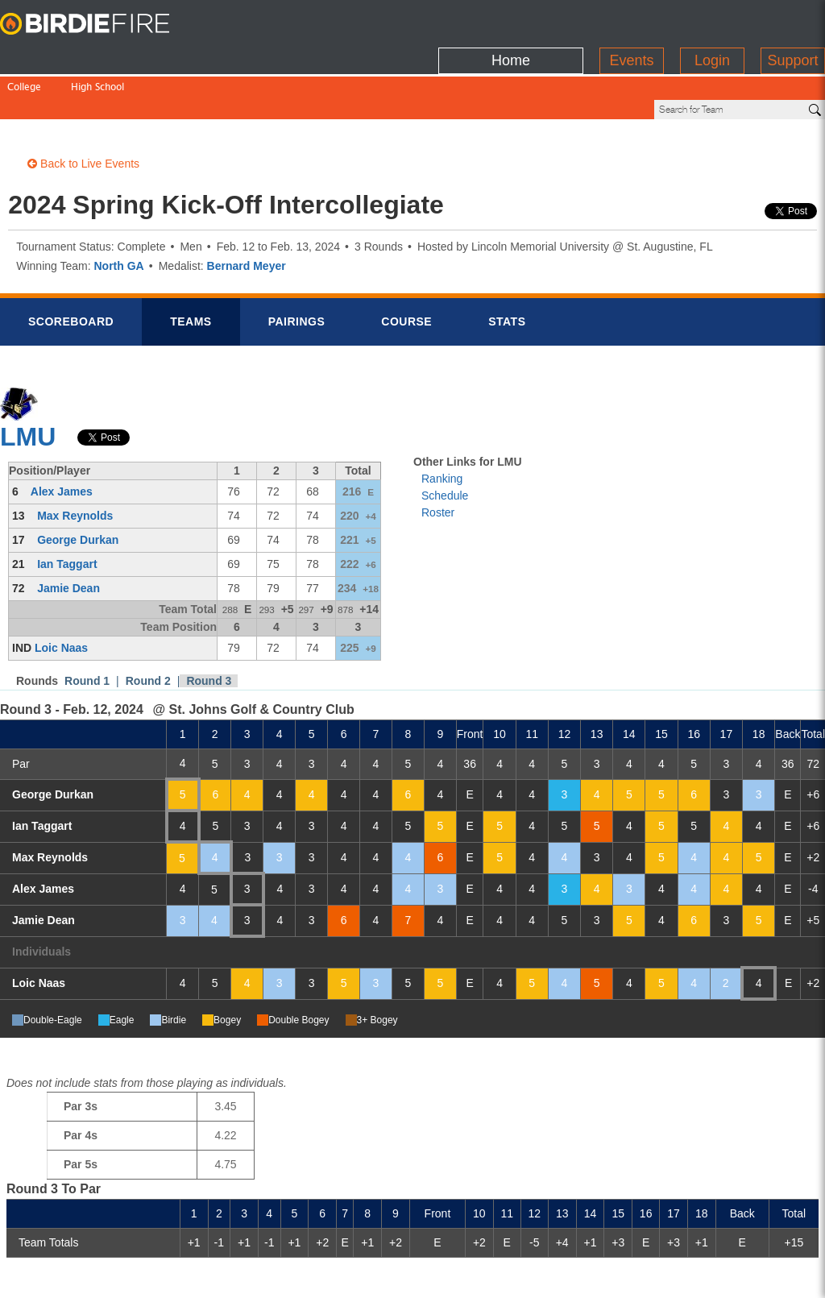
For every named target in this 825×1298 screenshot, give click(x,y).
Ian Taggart (67, 509)
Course (406, 266)
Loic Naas (61, 593)
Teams (191, 266)
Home (510, 20)
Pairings (296, 266)
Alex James (62, 436)
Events (631, 20)
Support (792, 20)
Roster (437, 457)
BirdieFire (100, 24)
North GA (118, 211)
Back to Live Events (83, 108)
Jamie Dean (68, 533)
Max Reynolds (75, 460)
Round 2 (148, 626)
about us (624, 1275)
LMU (28, 381)
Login (712, 20)
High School (97, 54)
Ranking (441, 423)
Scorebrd (71, 266)
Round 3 (208, 626)
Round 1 (87, 626)
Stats (506, 266)
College (24, 54)
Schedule (444, 440)
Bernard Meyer (246, 211)
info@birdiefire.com (724, 1275)
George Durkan (77, 485)
